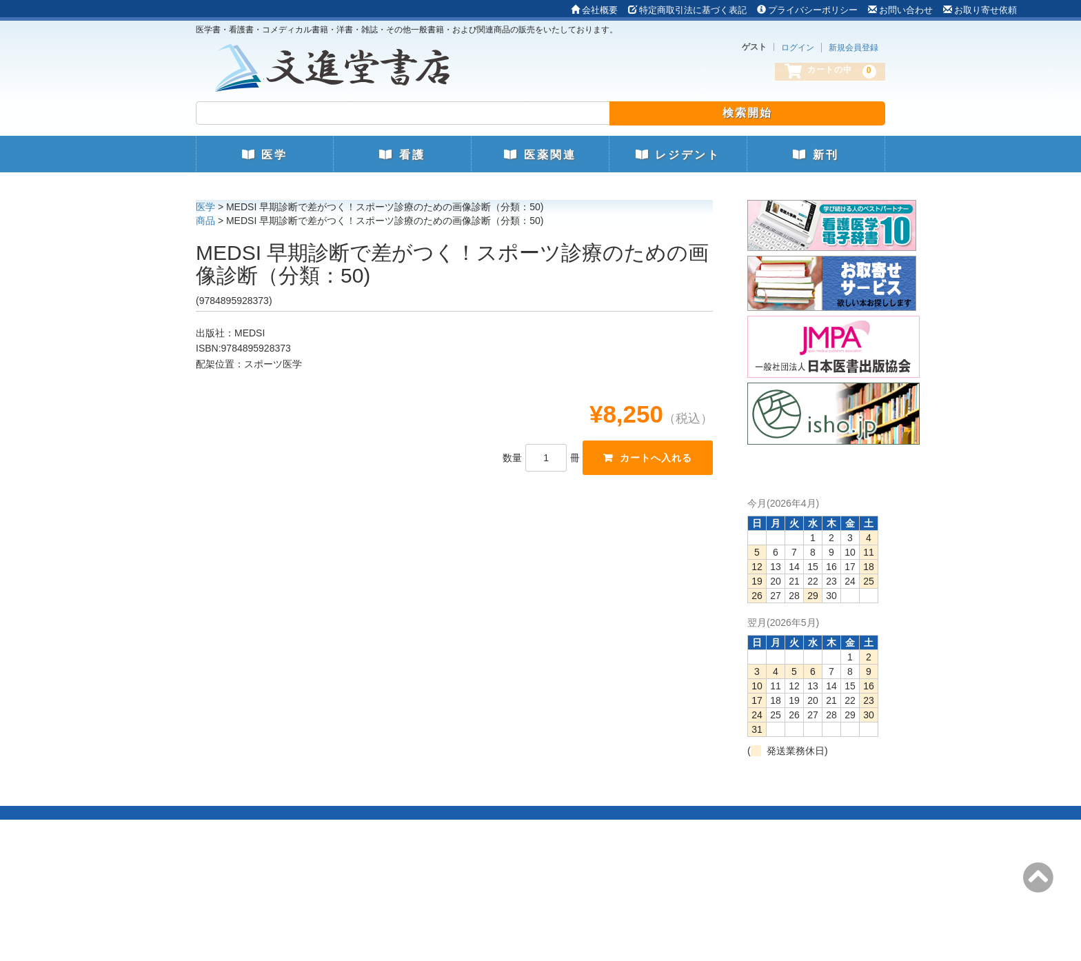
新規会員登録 (853, 47)
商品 (205, 220)
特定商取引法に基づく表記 (687, 10)
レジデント (678, 155)
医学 (264, 155)
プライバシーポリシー (807, 10)
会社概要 (594, 10)
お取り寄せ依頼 (980, 10)
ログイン (797, 47)
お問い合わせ (900, 10)
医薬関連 (540, 155)
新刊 (815, 155)
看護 (402, 155)
